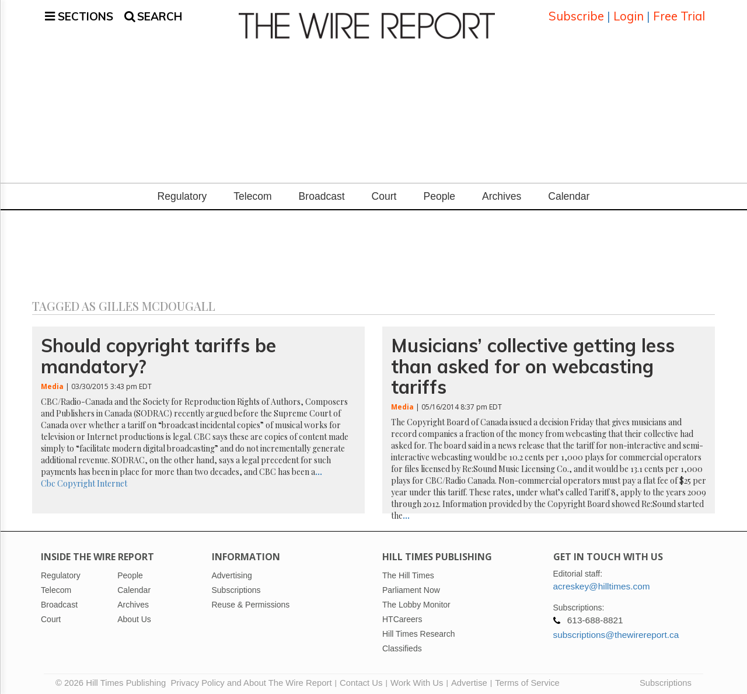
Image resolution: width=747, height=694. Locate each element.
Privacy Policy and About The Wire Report (250, 679)
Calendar (568, 193)
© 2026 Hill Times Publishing (112, 679)
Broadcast (322, 193)
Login (628, 14)
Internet (112, 479)
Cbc (48, 479)
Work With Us (416, 679)
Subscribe (576, 14)
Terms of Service (527, 679)
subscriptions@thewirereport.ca (616, 631)
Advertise (469, 679)
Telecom (252, 193)
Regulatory (182, 193)
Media (52, 383)
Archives (501, 193)
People (439, 193)
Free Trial (679, 14)
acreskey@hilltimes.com (601, 583)
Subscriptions (666, 679)
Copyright (76, 479)
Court (384, 193)
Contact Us (361, 679)
